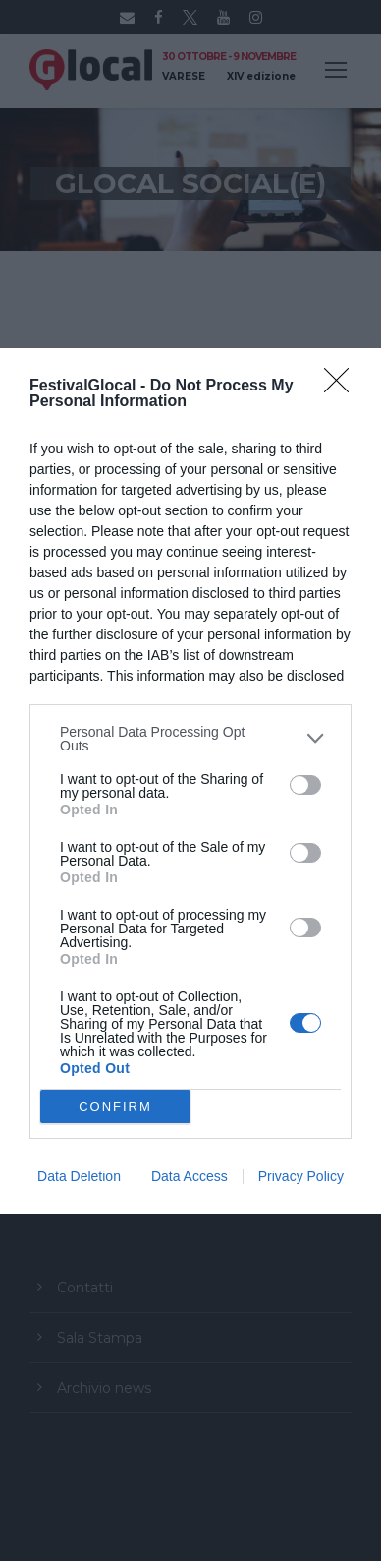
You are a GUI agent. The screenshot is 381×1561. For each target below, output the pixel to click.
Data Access (189, 1176)
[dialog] (190, 781)
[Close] (342, 386)
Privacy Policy (301, 1176)
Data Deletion (79, 1176)
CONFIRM (115, 1106)
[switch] (305, 785)
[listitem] (190, 738)
